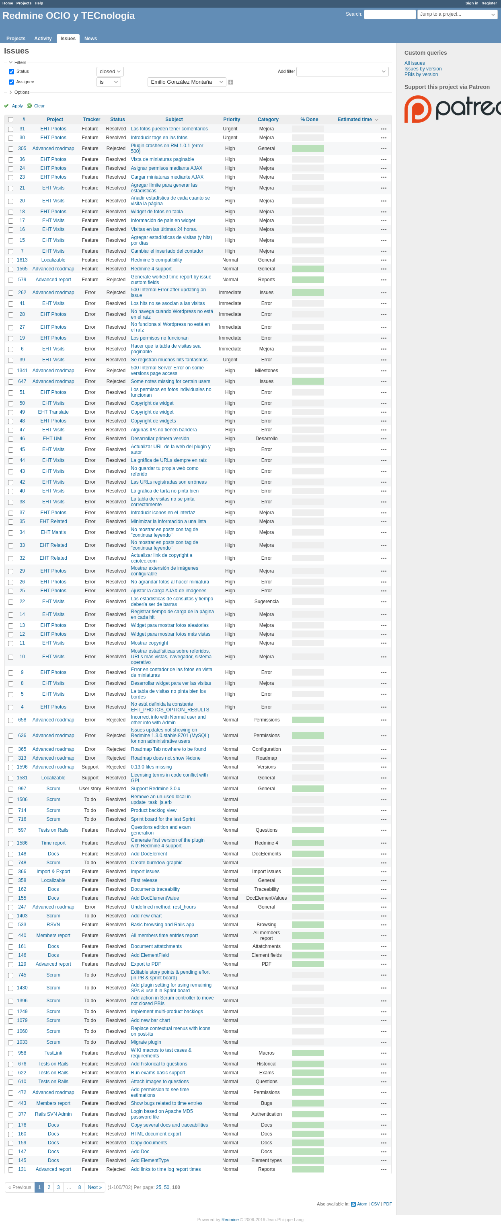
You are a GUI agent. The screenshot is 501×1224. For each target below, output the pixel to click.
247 (22, 907)
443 (22, 1103)
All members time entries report (164, 935)
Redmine (230, 1219)
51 (22, 392)
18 (22, 211)
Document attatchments (156, 946)
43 (22, 471)
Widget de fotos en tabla (157, 211)
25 (22, 590)
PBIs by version (421, 74)
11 (22, 643)
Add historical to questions (159, 1064)
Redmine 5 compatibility (156, 260)
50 (22, 403)
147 (22, 1151)
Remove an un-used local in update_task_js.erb (161, 799)
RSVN (53, 924)
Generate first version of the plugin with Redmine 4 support (168, 843)
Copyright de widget (152, 403)
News (90, 38)
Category (268, 119)
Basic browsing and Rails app (162, 924)
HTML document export (156, 1134)
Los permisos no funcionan (160, 338)
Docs (53, 854)
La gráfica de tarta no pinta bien (165, 491)
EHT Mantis (53, 532)
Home (7, 3)
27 (22, 327)
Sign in (472, 3)
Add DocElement (149, 854)
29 (22, 571)
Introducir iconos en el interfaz (163, 512)
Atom (362, 1203)
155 (22, 898)
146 (22, 955)
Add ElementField (150, 955)
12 (22, 634)
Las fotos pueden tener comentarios (169, 129)
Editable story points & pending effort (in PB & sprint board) (170, 975)
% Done (309, 119)
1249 (22, 1011)
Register (489, 3)
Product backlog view (154, 810)
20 (22, 201)
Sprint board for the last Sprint (163, 819)
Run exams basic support (158, 1073)
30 (22, 137)
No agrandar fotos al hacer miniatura (170, 582)
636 (22, 735)
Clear (39, 105)
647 (22, 381)
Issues (68, 38)
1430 (22, 988)
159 (22, 1143)
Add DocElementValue (155, 898)
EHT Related (53, 521)
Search (353, 14)
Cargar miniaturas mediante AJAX (167, 177)
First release (144, 880)
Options (21, 92)
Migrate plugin (146, 1042)
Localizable (53, 260)
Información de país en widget (163, 220)
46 (22, 438)
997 (22, 788)
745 (22, 975)
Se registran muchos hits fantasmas (169, 360)
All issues (414, 63)
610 (22, 1081)
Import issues (145, 871)
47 (22, 430)
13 (22, 625)
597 (22, 830)
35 (22, 521)
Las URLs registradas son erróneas (169, 482)
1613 (22, 260)
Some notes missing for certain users (170, 381)
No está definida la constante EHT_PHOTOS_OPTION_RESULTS (170, 707)
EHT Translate (53, 412)
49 (22, 412)
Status (22, 70)
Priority (231, 119)
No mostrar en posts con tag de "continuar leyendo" (164, 532)
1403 (22, 916)
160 (22, 1134)
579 (22, 279)
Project (55, 119)
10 (22, 656)
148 (22, 854)
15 (22, 240)
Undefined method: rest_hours (163, 907)
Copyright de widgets (153, 421)
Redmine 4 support (151, 269)
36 (22, 159)
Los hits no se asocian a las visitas (168, 303)
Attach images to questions (160, 1081)
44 (22, 460)
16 (22, 229)
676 (22, 1064)
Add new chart (146, 916)
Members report (53, 935)
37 (22, 512)
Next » (95, 1187)
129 (22, 964)
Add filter (286, 70)
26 (22, 582)
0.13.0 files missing (151, 767)
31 (22, 129)
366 (22, 871)
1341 (22, 370)
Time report (53, 843)
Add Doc (140, 1151)
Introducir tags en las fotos (159, 137)
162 (22, 889)
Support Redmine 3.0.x (156, 788)
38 (22, 502)
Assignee (24, 81)
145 (22, 1160)
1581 (22, 778)
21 (22, 188)
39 (22, 360)
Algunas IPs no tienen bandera (164, 430)
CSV (375, 1203)
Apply (17, 105)
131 (22, 1169)
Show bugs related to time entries (167, 1103)
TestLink (53, 1053)
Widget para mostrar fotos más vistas (171, 634)
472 (22, 1092)
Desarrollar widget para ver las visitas (171, 683)
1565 (22, 269)
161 (22, 946)
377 (22, 1114)
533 (22, 924)
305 (22, 148)
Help (39, 3)
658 (22, 720)
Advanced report (53, 279)
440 (22, 935)
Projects (24, 3)
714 (22, 810)
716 (22, 819)
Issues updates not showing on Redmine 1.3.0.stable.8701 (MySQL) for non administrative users (170, 735)
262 (22, 292)
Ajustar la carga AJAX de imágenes (169, 590)
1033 (22, 1042)
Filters (20, 62)
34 (22, 532)
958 (22, 1053)
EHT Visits (53, 188)
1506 (22, 799)
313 (22, 758)
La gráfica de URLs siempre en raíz (169, 460)
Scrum (53, 788)
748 (22, 862)
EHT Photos (53, 129)
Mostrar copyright (149, 643)
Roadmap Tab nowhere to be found (168, 749)
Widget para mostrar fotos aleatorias (170, 625)
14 (22, 614)
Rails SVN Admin (53, 1114)
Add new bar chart (150, 1020)
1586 (22, 843)
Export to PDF (146, 964)
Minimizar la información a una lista (168, 521)
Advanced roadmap (53, 148)
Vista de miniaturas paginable (162, 159)
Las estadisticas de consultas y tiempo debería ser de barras (172, 601)
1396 (22, 1001)
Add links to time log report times (166, 1169)
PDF (387, 1203)
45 (22, 449)
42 (22, 482)
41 (22, 303)
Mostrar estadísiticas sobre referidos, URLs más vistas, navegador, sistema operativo (171, 656)
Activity (42, 38)
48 (22, 421)
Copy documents (149, 1143)
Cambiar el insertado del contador (167, 251)
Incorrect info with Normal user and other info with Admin (168, 719)
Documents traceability (155, 889)
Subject (174, 119)
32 (22, 558)
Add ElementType (150, 1160)
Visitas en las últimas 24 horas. (164, 229)
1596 (22, 767)
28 (22, 314)
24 (22, 168)
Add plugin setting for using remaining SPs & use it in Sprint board (171, 987)
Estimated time (355, 119)
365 (22, 749)
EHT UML (53, 438)
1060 (22, 1031)
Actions (384, 129)
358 (22, 880)
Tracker (92, 119)
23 (22, 177)
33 (22, 545)
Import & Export (53, 871)
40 (22, 491)
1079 (22, 1020)
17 (22, 220)
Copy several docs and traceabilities (169, 1125)
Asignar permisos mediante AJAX (167, 168)
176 (22, 1125)
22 (22, 601)
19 (22, 338)
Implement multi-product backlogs (167, 1011)
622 (22, 1073)
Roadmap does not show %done (166, 758)
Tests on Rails (53, 830)
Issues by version (423, 69)
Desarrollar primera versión (160, 438)
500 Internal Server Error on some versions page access (167, 370)
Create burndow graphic (157, 862)
